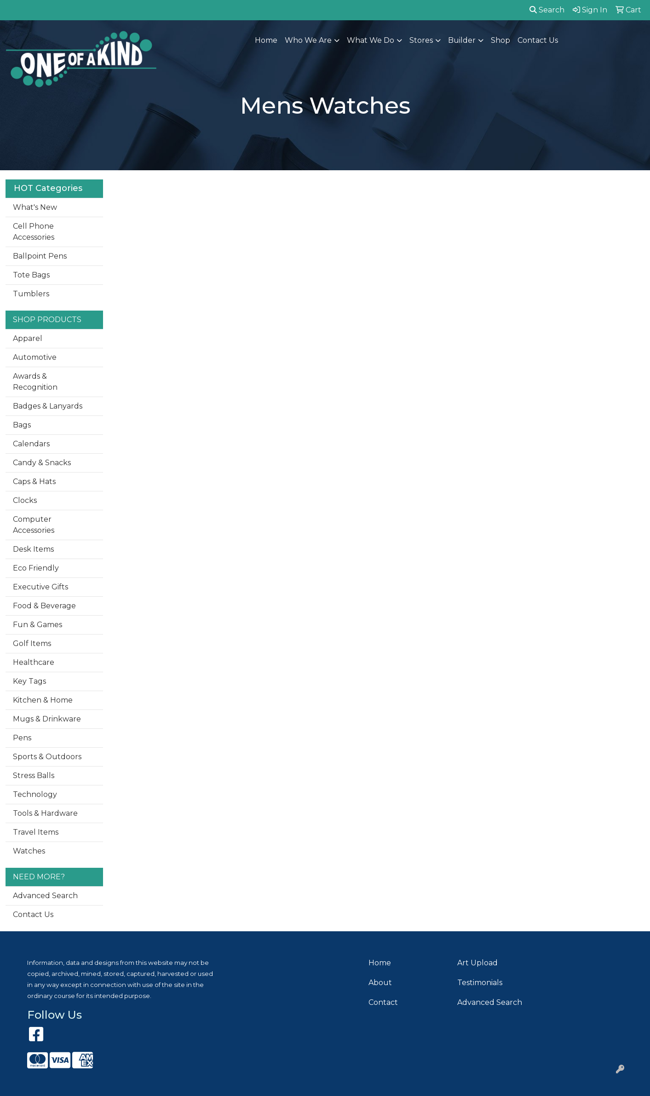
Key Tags (29, 681)
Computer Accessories (33, 525)
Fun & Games (37, 624)
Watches (29, 851)
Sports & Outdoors (47, 756)
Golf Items (32, 643)
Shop (500, 40)
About (380, 982)
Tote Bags (31, 275)
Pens (22, 737)
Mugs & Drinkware (47, 719)
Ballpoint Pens (40, 256)
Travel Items (35, 832)
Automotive (35, 357)
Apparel (27, 338)
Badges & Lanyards (47, 406)
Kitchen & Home (43, 700)
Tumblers (31, 293)
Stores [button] (421, 40)
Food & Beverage (44, 605)
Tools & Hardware (45, 813)
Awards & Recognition (35, 382)
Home (266, 40)
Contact (383, 1002)
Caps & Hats (34, 481)
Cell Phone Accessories (33, 232)
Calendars (31, 443)
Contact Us (538, 40)
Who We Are (308, 40)
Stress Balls (33, 775)
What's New (35, 207)
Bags (22, 425)
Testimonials (479, 982)
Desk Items (33, 549)
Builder (462, 40)
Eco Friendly (36, 568)
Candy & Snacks (42, 462)
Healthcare (33, 662)
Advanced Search (45, 895)
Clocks (25, 500)
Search (546, 10)
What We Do (370, 40)
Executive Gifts (40, 587)
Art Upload (477, 962)
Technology (35, 794)
